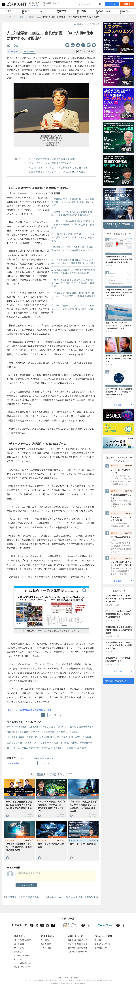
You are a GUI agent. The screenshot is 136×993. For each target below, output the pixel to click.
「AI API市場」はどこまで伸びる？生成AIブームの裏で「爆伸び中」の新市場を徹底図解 (72, 283)
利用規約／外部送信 (22, 955)
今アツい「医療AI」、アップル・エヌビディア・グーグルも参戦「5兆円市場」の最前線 (73, 308)
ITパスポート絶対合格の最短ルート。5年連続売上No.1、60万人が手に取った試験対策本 (53, 897)
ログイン (112, 4)
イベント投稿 (46, 947)
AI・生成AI (81, 11)
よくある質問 (19, 944)
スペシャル (26, 11)
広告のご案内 (46, 944)
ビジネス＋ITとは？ (37, 5)
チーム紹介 (45, 940)
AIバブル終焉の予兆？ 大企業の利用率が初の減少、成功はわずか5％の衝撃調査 (73, 271)
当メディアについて (22, 967)
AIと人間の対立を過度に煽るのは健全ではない (52, 159)
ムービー (43, 11)
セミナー (8, 11)
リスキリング (62, 11)
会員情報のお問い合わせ (77, 947)
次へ (56, 714)
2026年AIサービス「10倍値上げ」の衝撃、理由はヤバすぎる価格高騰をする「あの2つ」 (73, 250)
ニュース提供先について (23, 963)
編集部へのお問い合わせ (77, 940)
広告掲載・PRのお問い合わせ (118, 681)
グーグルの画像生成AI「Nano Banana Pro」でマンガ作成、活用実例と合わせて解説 (73, 261)
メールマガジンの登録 (22, 940)
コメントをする (26, 885)
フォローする (31, 51)
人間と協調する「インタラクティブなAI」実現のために (57, 171)
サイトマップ (19, 947)
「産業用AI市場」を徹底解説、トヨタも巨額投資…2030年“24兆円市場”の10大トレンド (72, 202)
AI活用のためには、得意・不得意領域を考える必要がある (58, 167)
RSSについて (19, 959)
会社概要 (98, 940)
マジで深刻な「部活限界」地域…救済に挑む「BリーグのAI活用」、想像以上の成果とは (73, 295)
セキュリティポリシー (103, 944)
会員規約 (17, 951)
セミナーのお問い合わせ (77, 944)
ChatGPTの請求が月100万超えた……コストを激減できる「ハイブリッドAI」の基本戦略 (72, 237)
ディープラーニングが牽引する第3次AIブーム (52, 163)
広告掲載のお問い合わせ (77, 951)
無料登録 (127, 4)
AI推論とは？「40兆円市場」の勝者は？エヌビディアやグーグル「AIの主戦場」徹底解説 (73, 224)
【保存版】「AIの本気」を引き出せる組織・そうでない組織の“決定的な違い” (71, 213)
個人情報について (102, 947)
